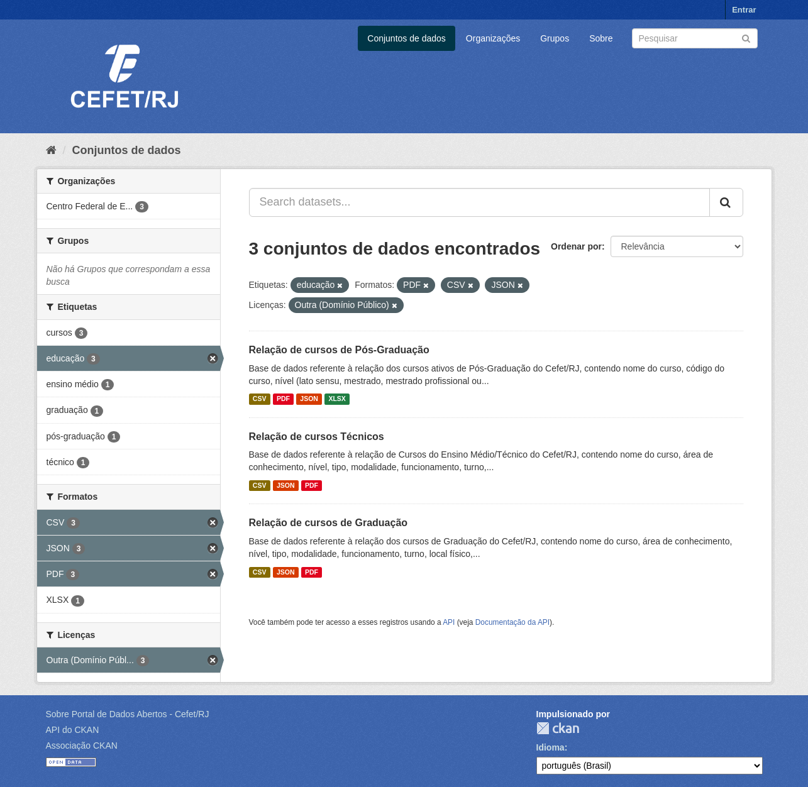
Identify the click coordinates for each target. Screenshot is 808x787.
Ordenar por (576, 246)
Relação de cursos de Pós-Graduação (339, 349)
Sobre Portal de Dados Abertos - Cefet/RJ (127, 714)
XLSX (336, 399)
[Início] (51, 150)
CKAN (557, 728)
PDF (283, 399)
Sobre (600, 38)
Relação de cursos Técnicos (316, 436)
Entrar (744, 9)
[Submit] (746, 37)
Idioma (550, 747)
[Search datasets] (695, 38)
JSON (309, 399)
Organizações (493, 38)
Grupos (554, 38)
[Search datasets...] (479, 202)
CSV (260, 399)
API (449, 622)
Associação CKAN (82, 745)
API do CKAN (72, 730)
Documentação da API (512, 622)
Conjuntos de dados (406, 38)
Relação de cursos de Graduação (328, 522)
